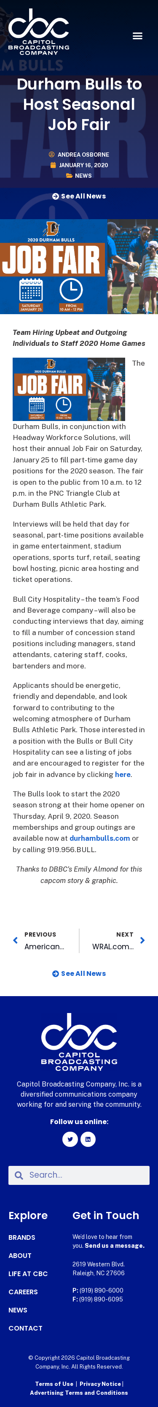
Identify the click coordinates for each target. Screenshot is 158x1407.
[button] (138, 36)
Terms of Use (54, 1384)
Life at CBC (28, 1274)
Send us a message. (115, 1245)
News (83, 176)
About (20, 1256)
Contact (25, 1328)
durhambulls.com (100, 838)
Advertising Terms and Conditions (79, 1393)
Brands (21, 1237)
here (123, 774)
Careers (23, 1292)
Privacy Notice (101, 1384)
